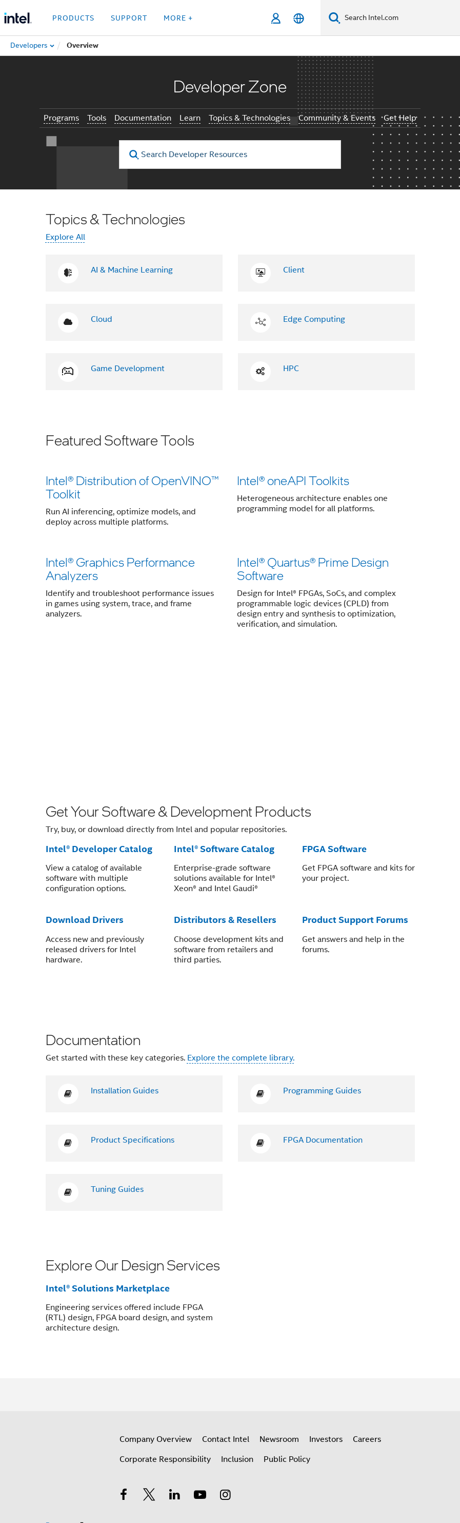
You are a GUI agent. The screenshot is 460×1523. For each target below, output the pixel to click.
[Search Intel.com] (400, 18)
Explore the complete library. (240, 947)
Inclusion (237, 1348)
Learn (190, 118)
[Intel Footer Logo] (66, 1419)
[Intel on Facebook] (124, 1385)
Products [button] (73, 18)
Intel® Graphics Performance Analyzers (120, 571)
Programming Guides (322, 980)
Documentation (142, 118)
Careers (367, 1328)
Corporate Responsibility (165, 1348)
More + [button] (178, 18)
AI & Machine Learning (132, 270)
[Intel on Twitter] (149, 1385)
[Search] (335, 17)
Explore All (65, 237)
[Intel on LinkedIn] (175, 1385)
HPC (291, 368)
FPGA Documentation (323, 1029)
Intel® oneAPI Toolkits (293, 480)
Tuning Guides (117, 1078)
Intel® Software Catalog (224, 738)
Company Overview (155, 1328)
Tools (96, 118)
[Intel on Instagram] (225, 1385)
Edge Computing (314, 319)
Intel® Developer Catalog (99, 738)
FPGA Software (334, 738)
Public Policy (287, 1348)
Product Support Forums (355, 809)
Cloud (101, 319)
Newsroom (279, 1328)
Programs (61, 118)
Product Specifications (132, 1029)
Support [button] (129, 18)
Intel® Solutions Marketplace (108, 1177)
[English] (299, 18)
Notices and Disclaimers (152, 1487)
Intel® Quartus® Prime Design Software (313, 571)
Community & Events (336, 118)
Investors (326, 1328)
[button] (230, 538)
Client (294, 270)
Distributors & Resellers (225, 809)
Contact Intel (225, 1328)
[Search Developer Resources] (230, 154)
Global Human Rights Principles (329, 1494)
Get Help (400, 118)
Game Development (128, 368)
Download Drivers (85, 809)
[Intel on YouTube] (200, 1385)
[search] (134, 155)
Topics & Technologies (249, 118)
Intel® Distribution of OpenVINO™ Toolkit (132, 487)
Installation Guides (124, 980)
